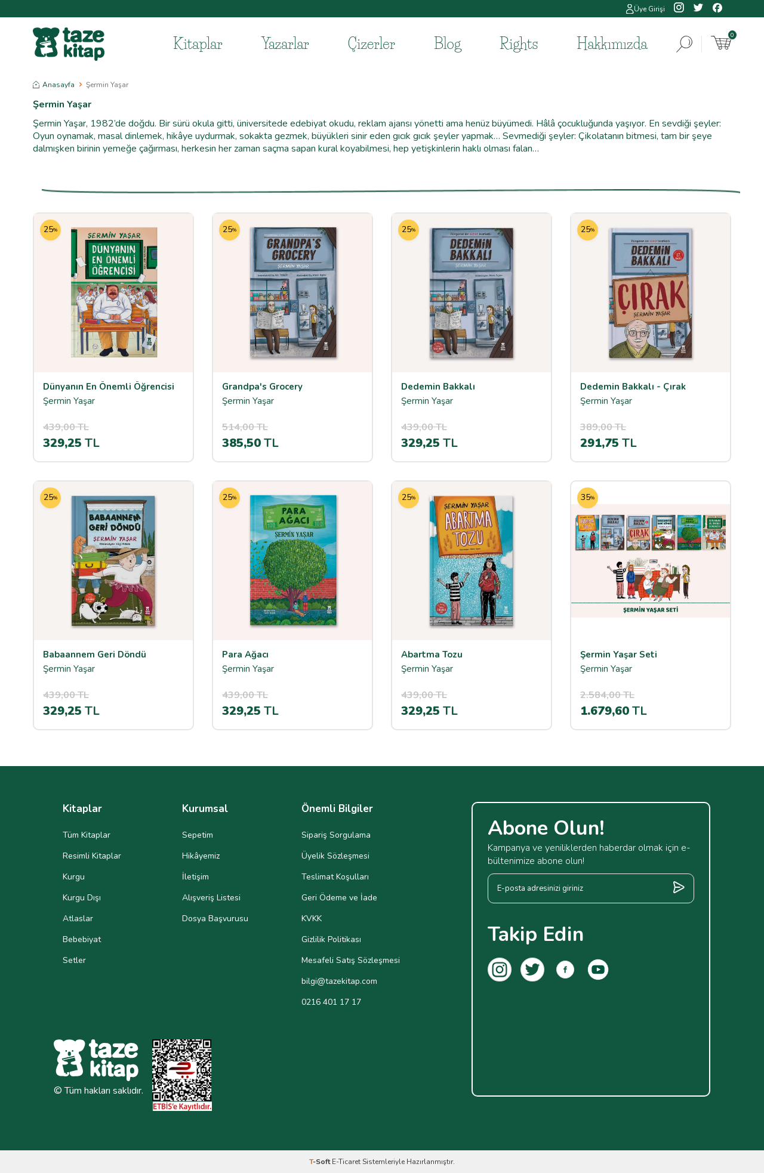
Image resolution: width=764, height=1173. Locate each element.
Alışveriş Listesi (211, 897)
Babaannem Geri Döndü (94, 654)
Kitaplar (198, 44)
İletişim (195, 876)
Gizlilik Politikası (331, 939)
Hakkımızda (612, 44)
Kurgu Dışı (82, 897)
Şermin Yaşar (69, 401)
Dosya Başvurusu (215, 918)
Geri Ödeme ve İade (339, 897)
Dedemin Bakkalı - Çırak (633, 387)
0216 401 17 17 (331, 1002)
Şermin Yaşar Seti (618, 654)
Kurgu (74, 876)
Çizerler (371, 44)
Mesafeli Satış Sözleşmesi (350, 960)
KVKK (311, 918)
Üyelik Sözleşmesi (335, 856)
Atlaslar (78, 918)
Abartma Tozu (432, 654)
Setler (74, 960)
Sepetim (197, 835)
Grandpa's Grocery (262, 387)
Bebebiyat (82, 939)
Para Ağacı (245, 654)
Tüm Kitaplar (86, 835)
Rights (519, 44)
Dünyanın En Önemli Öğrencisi (108, 387)
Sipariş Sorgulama (336, 835)
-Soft (320, 1161)
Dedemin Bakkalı (438, 387)
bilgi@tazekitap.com (339, 981)
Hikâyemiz (201, 856)
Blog (447, 44)
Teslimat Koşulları (335, 876)
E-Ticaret (346, 1161)
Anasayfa (54, 84)
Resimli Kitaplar (92, 856)
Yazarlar (285, 44)
